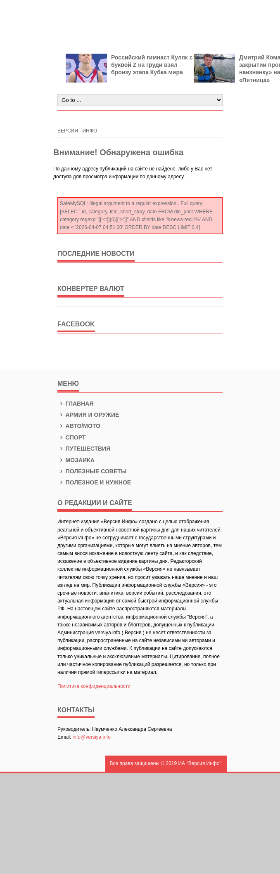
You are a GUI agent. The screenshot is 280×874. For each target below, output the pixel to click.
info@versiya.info (92, 737)
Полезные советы (92, 471)
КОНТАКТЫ (76, 709)
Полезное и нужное (94, 482)
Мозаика (76, 460)
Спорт (71, 437)
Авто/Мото (78, 426)
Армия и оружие (88, 414)
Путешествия (83, 448)
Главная (75, 403)
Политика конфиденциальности (94, 686)
